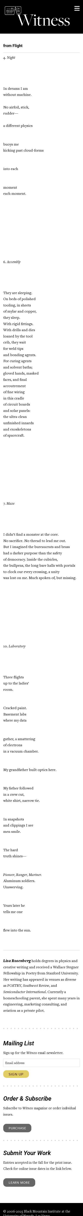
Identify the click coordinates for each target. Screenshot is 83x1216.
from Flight (12, 45)
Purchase (17, 1128)
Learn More (19, 1182)
